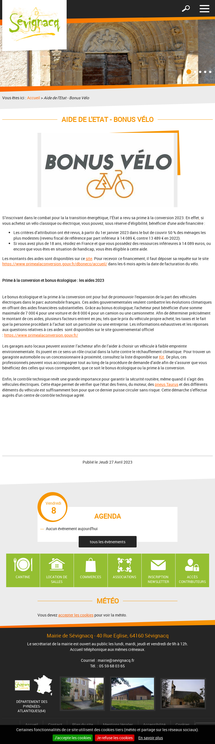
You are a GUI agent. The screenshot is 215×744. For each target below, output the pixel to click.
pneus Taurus (166, 384)
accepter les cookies (76, 615)
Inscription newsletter (158, 579)
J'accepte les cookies (72, 737)
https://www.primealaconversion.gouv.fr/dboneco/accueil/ (54, 263)
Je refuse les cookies (115, 737)
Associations (124, 577)
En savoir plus (150, 737)
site (89, 258)
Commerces (90, 577)
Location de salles (56, 579)
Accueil (33, 97)
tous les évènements (107, 541)
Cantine (23, 577)
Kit (161, 357)
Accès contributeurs (192, 579)
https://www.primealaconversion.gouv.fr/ (41, 335)
